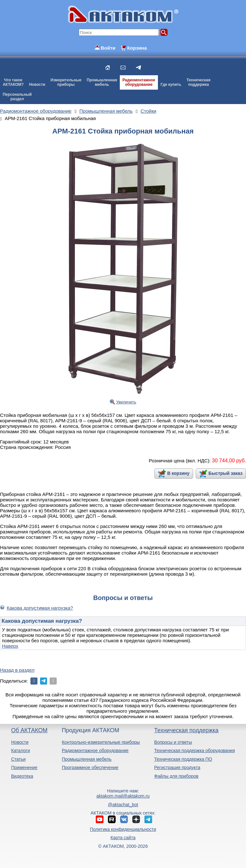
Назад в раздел (17, 670)
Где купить (170, 84)
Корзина (137, 48)
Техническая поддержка (186, 730)
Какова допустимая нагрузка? (40, 608)
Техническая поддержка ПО (183, 759)
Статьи (18, 759)
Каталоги (20, 750)
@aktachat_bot (123, 804)
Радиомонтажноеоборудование (138, 82)
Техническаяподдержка (198, 82)
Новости (37, 84)
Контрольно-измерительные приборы (101, 742)
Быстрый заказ (225, 473)
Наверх (10, 646)
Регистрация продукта (177, 767)
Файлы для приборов (176, 776)
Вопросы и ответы (173, 742)
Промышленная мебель (86, 759)
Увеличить (126, 402)
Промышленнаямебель (102, 82)
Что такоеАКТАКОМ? (13, 82)
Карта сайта (123, 837)
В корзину (178, 473)
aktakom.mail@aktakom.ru (123, 796)
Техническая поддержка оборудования (194, 750)
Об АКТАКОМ (29, 730)
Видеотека (22, 776)
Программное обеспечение (90, 767)
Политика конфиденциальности (123, 829)
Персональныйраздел (17, 96)
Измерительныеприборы (66, 82)
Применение (24, 767)
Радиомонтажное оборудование (95, 750)
